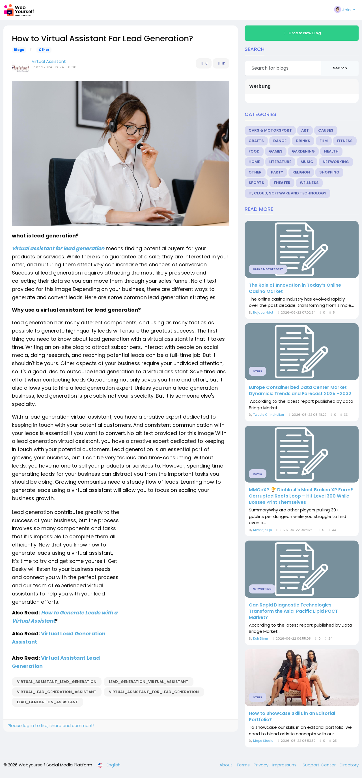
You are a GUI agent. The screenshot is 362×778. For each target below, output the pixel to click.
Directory (349, 765)
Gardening (303, 151)
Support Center (320, 765)
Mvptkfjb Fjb (262, 530)
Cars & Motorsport (270, 130)
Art (305, 130)
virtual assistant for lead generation (58, 248)
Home (254, 161)
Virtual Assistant (49, 61)
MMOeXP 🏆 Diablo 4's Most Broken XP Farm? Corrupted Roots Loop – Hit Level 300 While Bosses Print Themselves (301, 496)
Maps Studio (263, 740)
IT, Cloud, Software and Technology (287, 193)
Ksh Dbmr (260, 638)
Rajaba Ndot (263, 312)
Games (276, 151)
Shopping (329, 172)
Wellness (309, 182)
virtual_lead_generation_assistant (56, 692)
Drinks (303, 140)
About (226, 765)
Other (44, 50)
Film (324, 140)
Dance (279, 140)
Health (331, 151)
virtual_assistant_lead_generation (56, 681)
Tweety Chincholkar (268, 414)
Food (254, 151)
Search (340, 68)
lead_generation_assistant (47, 702)
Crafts (256, 140)
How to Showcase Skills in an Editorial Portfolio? (292, 716)
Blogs (19, 50)
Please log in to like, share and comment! (51, 725)
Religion (301, 172)
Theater (281, 182)
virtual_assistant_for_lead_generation (154, 692)
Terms (243, 765)
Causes (325, 130)
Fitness (345, 140)
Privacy (262, 765)
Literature (280, 161)
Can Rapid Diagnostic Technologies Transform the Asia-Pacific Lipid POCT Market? (293, 611)
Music (307, 161)
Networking (336, 161)
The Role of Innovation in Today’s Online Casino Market (295, 288)
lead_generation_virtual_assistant (148, 681)
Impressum (284, 765)
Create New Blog (302, 33)
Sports (256, 182)
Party (277, 172)
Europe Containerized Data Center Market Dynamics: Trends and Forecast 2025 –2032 (300, 390)
